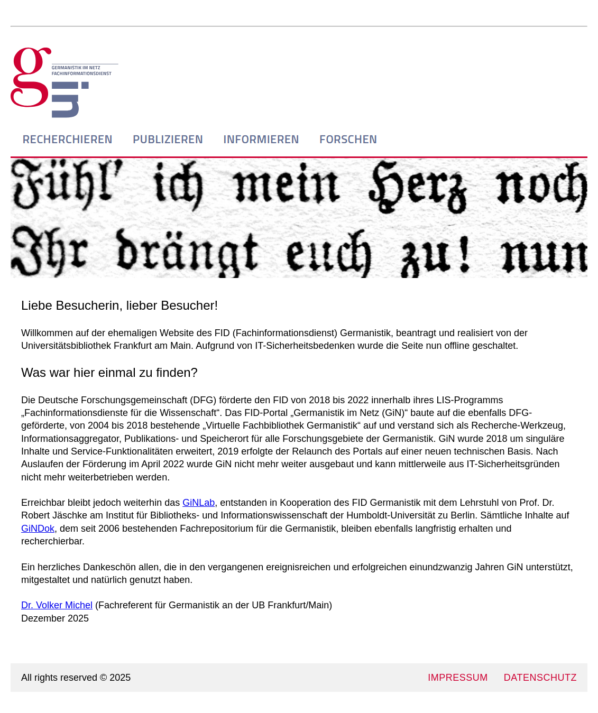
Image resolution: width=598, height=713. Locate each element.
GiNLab (198, 502)
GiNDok (37, 528)
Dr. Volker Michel (57, 605)
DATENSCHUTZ (540, 677)
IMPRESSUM (458, 677)
